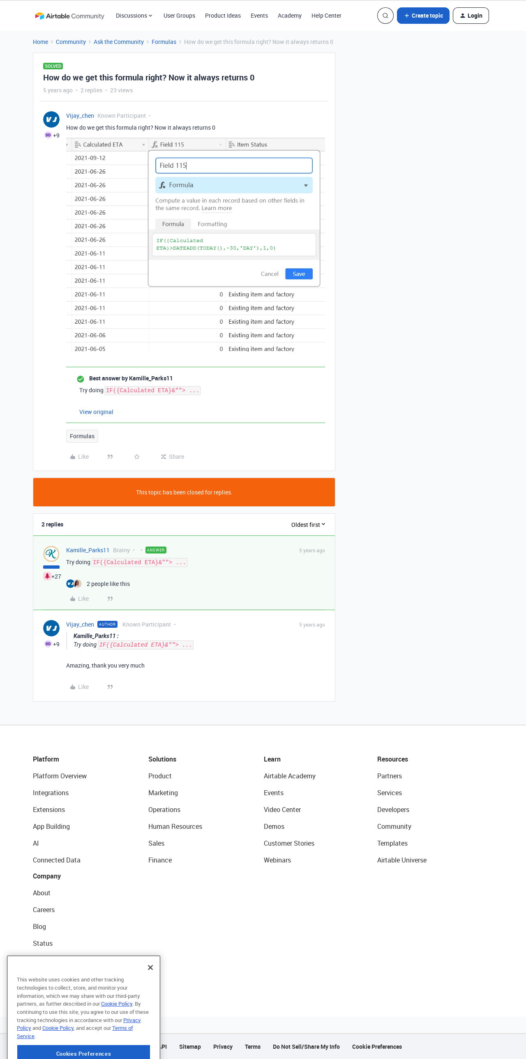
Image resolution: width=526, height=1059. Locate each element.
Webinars (277, 860)
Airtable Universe (402, 860)
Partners (389, 775)
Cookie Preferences (377, 1046)
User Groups (179, 15)
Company (47, 876)
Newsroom (48, 960)
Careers (44, 909)
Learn (272, 759)
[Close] (150, 993)
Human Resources (175, 826)
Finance (160, 860)
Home (40, 42)
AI (36, 843)
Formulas (164, 42)
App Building (51, 826)
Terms (253, 1046)
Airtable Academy (290, 775)
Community (71, 42)
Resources (392, 759)
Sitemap (190, 1046)
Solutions (162, 759)
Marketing (163, 792)
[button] (423, 15)
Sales (156, 843)
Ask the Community (119, 42)
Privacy (223, 1046)
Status (43, 943)
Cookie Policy (116, 1029)
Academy (290, 15)
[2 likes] (98, 583)
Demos (274, 826)
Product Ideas (223, 15)
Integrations (51, 792)
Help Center (326, 15)
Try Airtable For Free (62, 976)
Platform (46, 759)
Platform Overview (60, 775)
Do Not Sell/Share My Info (306, 1046)
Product (160, 775)
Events (259, 15)
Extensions (49, 809)
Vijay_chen (80, 115)
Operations (164, 809)
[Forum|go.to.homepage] (69, 15)
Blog (39, 926)
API (162, 1046)
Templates (392, 843)
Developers (393, 809)
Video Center (282, 809)
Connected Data (57, 860)
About (42, 892)
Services (389, 792)
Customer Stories (289, 843)
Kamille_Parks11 (88, 550)
